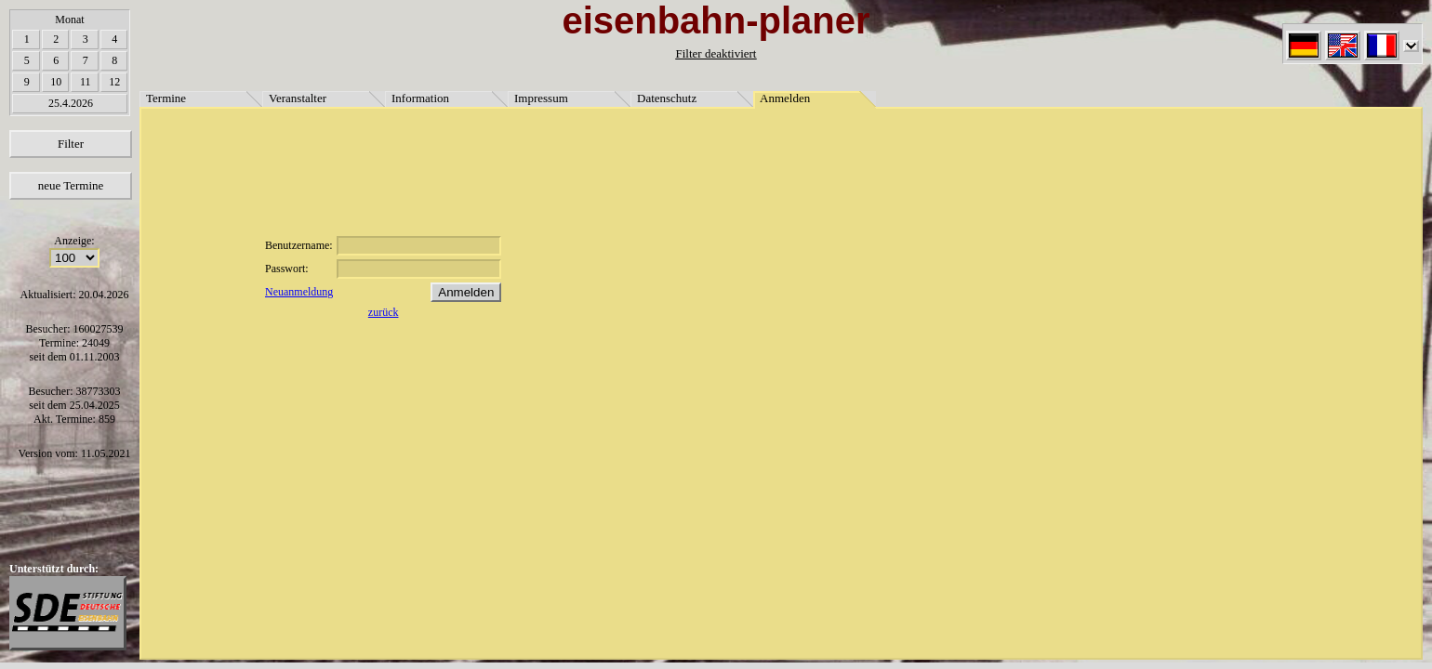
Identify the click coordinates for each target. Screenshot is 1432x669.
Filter (71, 144)
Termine (166, 98)
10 (55, 81)
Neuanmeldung (299, 291)
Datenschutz (666, 98)
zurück (383, 312)
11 (85, 81)
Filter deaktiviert (715, 53)
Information (420, 98)
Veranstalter (297, 98)
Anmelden (785, 98)
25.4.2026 (70, 103)
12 (114, 81)
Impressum (541, 98)
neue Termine (71, 185)
